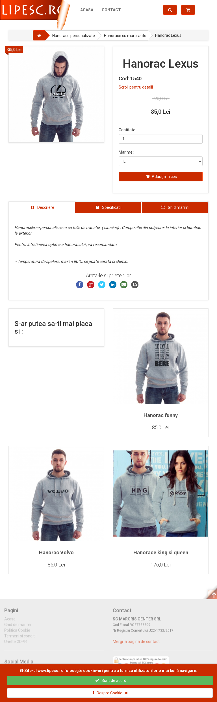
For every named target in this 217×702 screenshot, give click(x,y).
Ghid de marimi (17, 628)
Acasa (86, 10)
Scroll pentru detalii (136, 87)
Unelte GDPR (15, 645)
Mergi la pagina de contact (136, 645)
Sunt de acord (110, 680)
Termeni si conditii (20, 639)
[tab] (42, 207)
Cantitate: (127, 130)
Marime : (126, 152)
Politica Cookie (17, 633)
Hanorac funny (161, 415)
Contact (111, 10)
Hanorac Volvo (56, 553)
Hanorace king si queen (160, 553)
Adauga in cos (161, 176)
